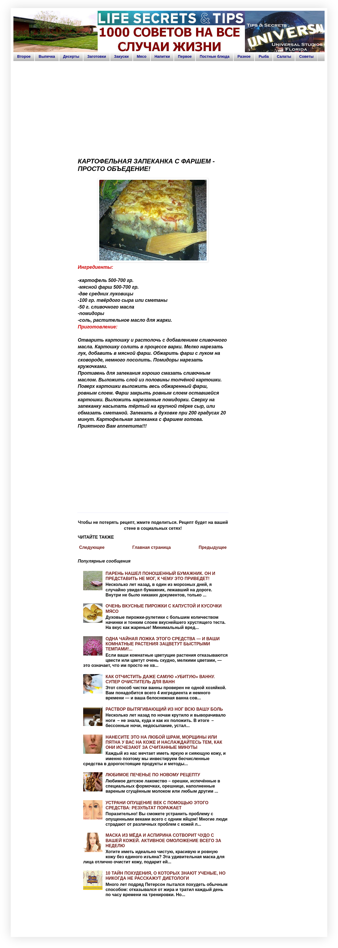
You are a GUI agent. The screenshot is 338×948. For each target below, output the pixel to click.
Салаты (284, 56)
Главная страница (151, 547)
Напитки (162, 56)
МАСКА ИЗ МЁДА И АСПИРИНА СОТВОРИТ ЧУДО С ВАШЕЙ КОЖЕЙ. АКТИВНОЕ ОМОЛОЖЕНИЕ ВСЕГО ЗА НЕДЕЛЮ (163, 840)
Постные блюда (214, 56)
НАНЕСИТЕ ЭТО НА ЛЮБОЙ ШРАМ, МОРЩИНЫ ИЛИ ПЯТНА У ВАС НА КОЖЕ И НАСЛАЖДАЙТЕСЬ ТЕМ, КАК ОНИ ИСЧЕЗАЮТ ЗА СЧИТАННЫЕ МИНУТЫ (163, 742)
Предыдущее (213, 547)
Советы (306, 56)
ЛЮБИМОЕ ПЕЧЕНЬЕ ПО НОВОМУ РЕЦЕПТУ (152, 774)
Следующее (92, 547)
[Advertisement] (169, 107)
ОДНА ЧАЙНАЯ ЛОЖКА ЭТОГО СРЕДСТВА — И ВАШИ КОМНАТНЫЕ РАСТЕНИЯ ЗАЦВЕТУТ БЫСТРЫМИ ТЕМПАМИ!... (162, 643)
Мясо (141, 56)
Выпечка (47, 56)
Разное (244, 56)
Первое (185, 56)
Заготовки (96, 56)
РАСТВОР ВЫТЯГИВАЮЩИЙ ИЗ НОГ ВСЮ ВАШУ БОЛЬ (164, 709)
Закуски (121, 56)
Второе (24, 56)
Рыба (264, 56)
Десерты (71, 56)
